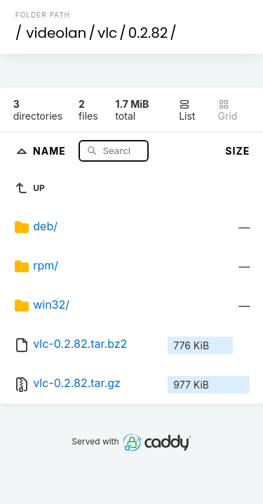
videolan (56, 33)
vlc (107, 33)
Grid (228, 110)
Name (51, 150)
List (187, 110)
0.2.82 (148, 33)
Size (237, 151)
